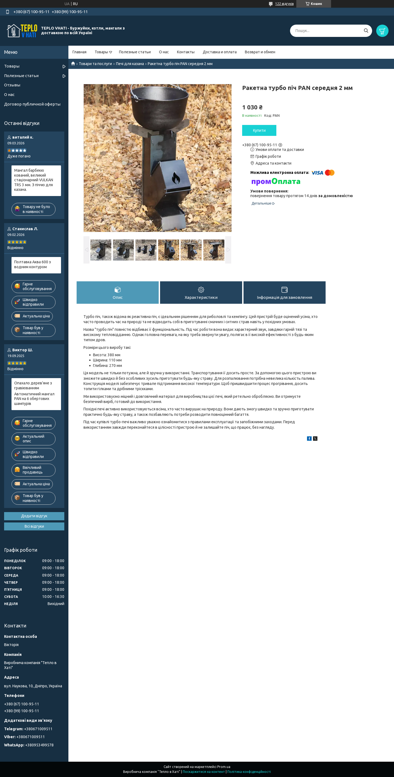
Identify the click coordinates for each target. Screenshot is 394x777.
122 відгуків (284, 3)
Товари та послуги (95, 64)
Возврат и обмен (260, 52)
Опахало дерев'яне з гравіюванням (33, 385)
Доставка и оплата (220, 52)
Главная (79, 52)
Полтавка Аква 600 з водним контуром (32, 264)
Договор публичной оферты (32, 104)
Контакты (186, 52)
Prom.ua (223, 767)
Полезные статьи (135, 52)
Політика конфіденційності (249, 771)
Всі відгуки (34, 526)
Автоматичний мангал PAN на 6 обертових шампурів (34, 399)
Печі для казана (130, 64)
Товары (101, 52)
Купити (259, 130)
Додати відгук (34, 516)
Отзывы (12, 85)
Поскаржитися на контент (204, 771)
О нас (164, 52)
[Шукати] (366, 31)
